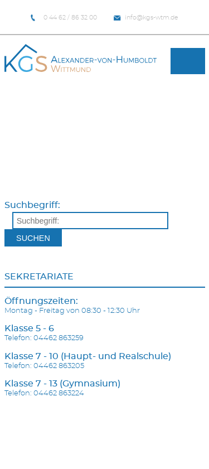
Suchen (33, 238)
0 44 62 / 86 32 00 (64, 18)
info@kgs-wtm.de (146, 18)
